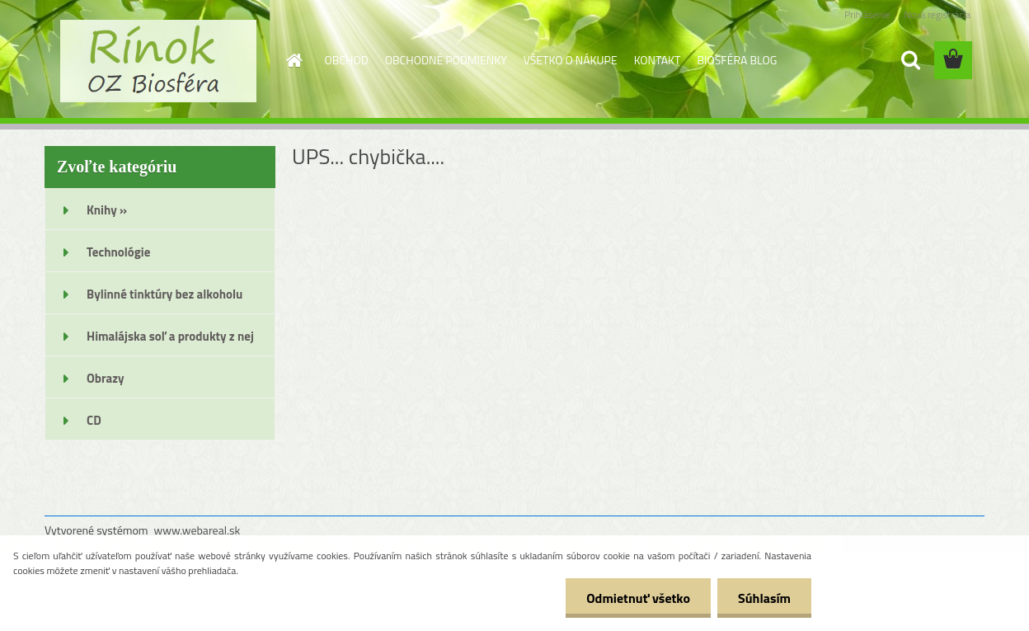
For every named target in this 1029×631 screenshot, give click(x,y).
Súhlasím (764, 598)
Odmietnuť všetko (638, 598)
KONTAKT (657, 59)
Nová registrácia (937, 14)
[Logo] (158, 61)
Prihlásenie (867, 14)
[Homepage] (293, 60)
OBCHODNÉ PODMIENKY (446, 59)
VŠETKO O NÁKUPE (571, 59)
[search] (910, 60)
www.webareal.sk (197, 530)
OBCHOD (347, 59)
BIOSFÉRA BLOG (737, 59)
